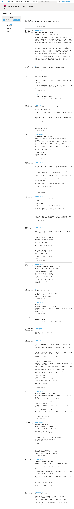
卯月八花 (26, 302)
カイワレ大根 (27, 317)
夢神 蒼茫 (27, 105)
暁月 (26, 492)
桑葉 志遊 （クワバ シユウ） (29, 31)
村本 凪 (26, 162)
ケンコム (26, 196)
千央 (26, 289)
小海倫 (26, 264)
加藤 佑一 (27, 340)
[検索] (39, 2)
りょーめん (27, 66)
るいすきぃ (27, 94)
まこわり (26, 75)
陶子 (26, 391)
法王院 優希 (27, 422)
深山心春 (26, 227)
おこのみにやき (28, 20)
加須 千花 (27, 134)
